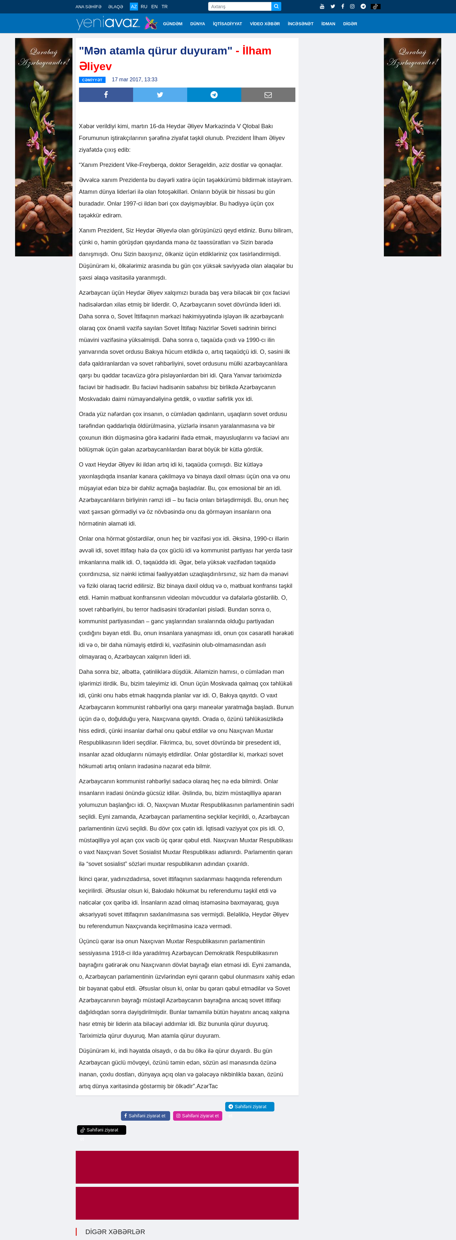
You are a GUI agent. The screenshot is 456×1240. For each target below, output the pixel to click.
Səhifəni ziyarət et (144, 1113)
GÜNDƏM (173, 23)
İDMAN (328, 23)
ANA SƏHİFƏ (89, 6)
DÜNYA (197, 23)
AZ (134, 6)
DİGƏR (350, 23)
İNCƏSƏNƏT (300, 23)
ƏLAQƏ (115, 6)
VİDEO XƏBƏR (265, 23)
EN (154, 6)
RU (144, 6)
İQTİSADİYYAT (227, 23)
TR (165, 6)
